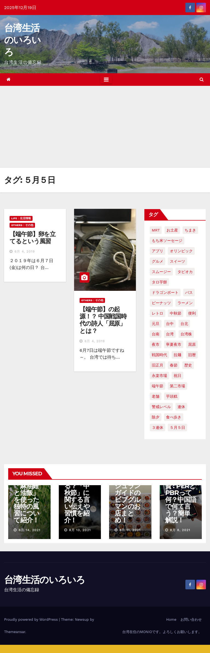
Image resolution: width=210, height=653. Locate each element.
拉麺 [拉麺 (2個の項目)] (177, 355)
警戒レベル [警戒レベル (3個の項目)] (161, 407)
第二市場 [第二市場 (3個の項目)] (177, 386)
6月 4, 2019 (24, 251)
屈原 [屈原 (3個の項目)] (192, 344)
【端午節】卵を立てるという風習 (33, 237)
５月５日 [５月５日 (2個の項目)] (177, 427)
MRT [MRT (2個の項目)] (156, 230)
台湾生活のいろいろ (22, 40)
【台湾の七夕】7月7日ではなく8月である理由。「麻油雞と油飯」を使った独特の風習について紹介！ (28, 486)
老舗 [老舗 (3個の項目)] (155, 396)
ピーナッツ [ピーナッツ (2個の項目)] (161, 303)
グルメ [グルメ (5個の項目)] (157, 261)
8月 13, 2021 (80, 530)
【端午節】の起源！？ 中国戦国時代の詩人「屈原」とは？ (103, 320)
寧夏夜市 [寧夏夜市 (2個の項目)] (173, 344)
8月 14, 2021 (29, 530)
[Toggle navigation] (106, 79)
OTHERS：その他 (22, 225)
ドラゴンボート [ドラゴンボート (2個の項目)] (165, 292)
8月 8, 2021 (180, 530)
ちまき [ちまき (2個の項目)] (190, 230)
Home (171, 619)
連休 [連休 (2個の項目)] (181, 407)
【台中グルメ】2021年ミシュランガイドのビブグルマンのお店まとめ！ (128, 492)
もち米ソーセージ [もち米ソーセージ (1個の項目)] (167, 240)
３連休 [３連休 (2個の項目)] (157, 427)
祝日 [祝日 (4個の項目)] (177, 375)
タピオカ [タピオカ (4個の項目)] (185, 272)
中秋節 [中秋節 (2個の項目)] (175, 313)
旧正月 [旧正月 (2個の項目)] (157, 365)
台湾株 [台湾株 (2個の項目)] (186, 334)
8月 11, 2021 (130, 530)
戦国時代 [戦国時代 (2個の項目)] (159, 355)
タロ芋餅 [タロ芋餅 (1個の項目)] (159, 282)
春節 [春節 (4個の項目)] (173, 365)
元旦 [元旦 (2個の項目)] (155, 323)
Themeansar (14, 632)
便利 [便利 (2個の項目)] (192, 313)
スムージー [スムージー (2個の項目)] (161, 272)
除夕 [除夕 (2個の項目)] (155, 417)
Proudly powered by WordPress (31, 619)
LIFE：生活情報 (21, 218)
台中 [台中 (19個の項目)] (170, 323)
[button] (202, 79)
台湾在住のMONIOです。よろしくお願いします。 (162, 632)
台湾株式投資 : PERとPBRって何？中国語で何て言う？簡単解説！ (180, 499)
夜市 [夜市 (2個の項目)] (155, 344)
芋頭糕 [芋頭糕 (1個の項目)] (171, 396)
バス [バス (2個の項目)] (189, 292)
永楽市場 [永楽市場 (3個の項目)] (159, 375)
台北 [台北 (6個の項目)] (184, 323)
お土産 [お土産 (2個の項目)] (172, 230)
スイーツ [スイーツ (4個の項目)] (177, 261)
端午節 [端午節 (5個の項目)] (157, 386)
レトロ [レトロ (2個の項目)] (157, 313)
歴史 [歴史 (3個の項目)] (188, 365)
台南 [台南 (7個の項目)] (155, 334)
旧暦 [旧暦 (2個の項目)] (192, 355)
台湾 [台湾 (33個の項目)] (170, 334)
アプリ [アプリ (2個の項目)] (157, 251)
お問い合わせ (191, 619)
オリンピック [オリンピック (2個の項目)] (181, 251)
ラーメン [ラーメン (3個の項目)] (185, 303)
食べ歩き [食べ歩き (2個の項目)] (173, 417)
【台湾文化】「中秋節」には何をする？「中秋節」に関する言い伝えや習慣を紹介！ (79, 489)
